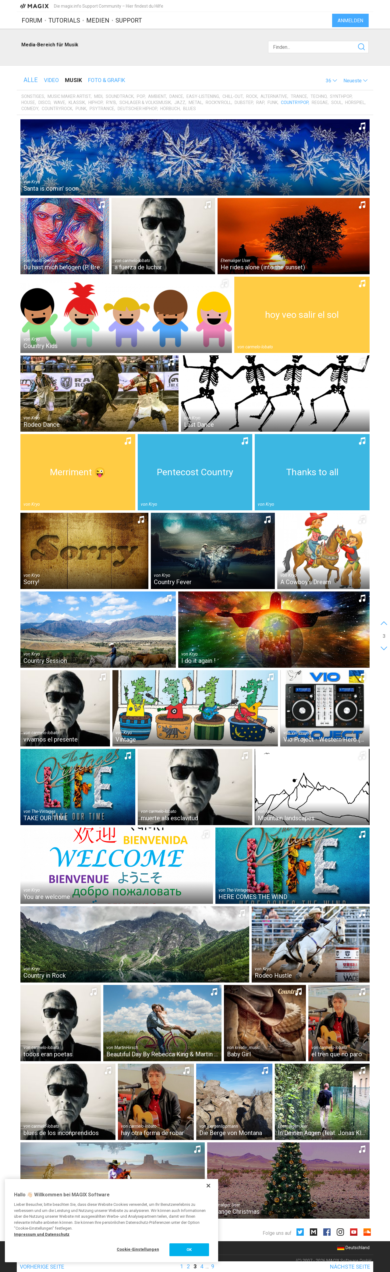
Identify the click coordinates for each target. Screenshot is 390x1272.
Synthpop (341, 96)
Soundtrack (119, 96)
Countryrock (57, 108)
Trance (299, 96)
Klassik (77, 102)
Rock (251, 96)
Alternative (274, 96)
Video (51, 80)
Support (128, 20)
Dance (176, 96)
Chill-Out (232, 96)
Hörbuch (170, 108)
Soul (336, 102)
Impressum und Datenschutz (41, 1234)
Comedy (29, 108)
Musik (73, 80)
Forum (32, 20)
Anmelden (350, 20)
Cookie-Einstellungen (138, 1249)
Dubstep (244, 102)
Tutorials (64, 20)
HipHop (95, 102)
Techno (318, 96)
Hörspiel (355, 102)
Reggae (320, 102)
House (28, 102)
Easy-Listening (202, 96)
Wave (59, 102)
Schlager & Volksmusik (145, 102)
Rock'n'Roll (218, 102)
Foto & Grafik (106, 80)
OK (189, 1249)
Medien (97, 20)
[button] (331, 81)
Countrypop (294, 102)
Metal (195, 102)
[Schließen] (208, 1185)
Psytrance (102, 108)
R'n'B (111, 102)
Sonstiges (32, 96)
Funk (273, 102)
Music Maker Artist (69, 96)
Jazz (179, 102)
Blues (189, 108)
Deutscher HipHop (137, 108)
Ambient (157, 96)
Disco (44, 102)
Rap (260, 102)
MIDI (98, 96)
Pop (141, 96)
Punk (81, 108)
